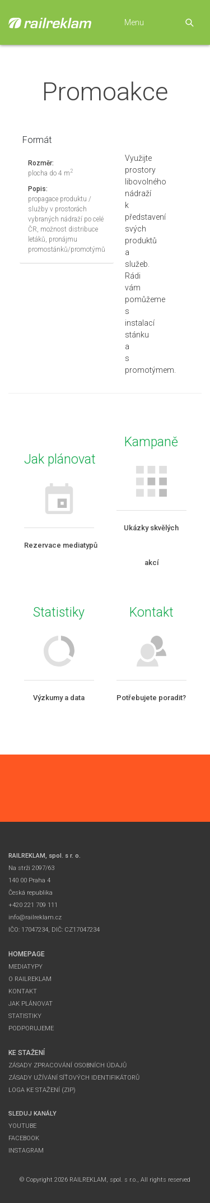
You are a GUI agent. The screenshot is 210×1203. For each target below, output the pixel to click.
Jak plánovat (30, 1003)
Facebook (23, 1138)
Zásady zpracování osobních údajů (67, 1065)
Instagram (26, 1150)
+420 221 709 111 (33, 905)
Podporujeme (31, 1028)
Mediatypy (25, 966)
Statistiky (24, 1016)
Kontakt (22, 991)
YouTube (22, 1126)
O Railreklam (30, 979)
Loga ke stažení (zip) (42, 1090)
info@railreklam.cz (35, 917)
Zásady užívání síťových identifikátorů (73, 1077)
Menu (134, 22)
